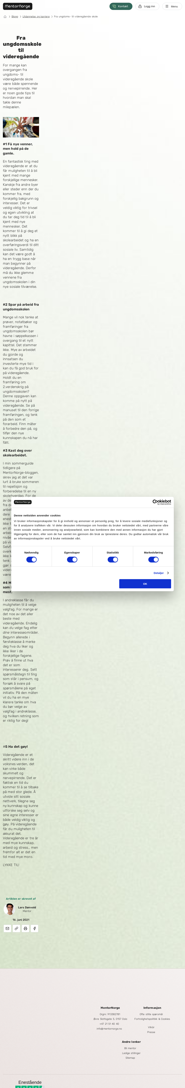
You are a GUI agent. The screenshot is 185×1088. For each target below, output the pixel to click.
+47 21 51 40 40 (109, 1023)
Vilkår (151, 1027)
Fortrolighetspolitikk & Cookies (152, 1019)
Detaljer (159, 572)
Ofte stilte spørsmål (151, 1014)
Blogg (15, 16)
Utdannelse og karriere (36, 16)
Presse (151, 1032)
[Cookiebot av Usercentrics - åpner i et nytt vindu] (155, 502)
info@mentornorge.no (109, 1028)
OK (145, 583)
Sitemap (130, 1057)
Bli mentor (130, 1048)
